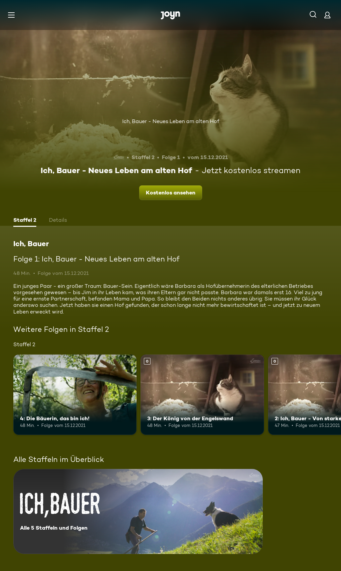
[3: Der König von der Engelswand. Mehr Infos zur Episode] (202, 395)
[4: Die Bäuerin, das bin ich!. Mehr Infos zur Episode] (75, 395)
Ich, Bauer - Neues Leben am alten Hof (170, 121)
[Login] (327, 15)
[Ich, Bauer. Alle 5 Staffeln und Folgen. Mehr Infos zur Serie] (138, 511)
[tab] (25, 221)
